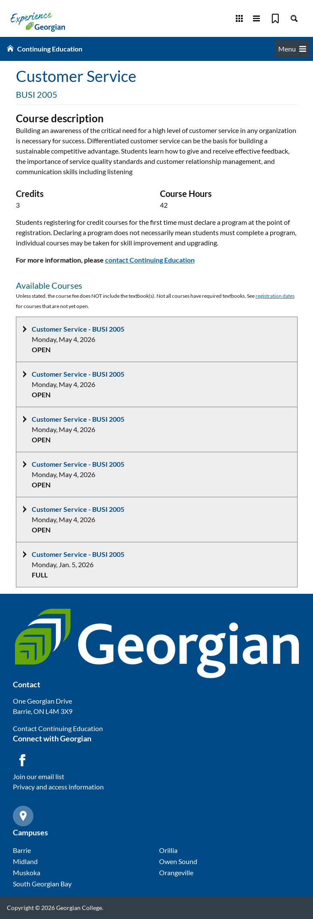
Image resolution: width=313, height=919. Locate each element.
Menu (292, 49)
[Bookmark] (275, 18)
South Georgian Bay (42, 884)
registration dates (275, 296)
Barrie (22, 850)
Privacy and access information (58, 787)
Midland (25, 861)
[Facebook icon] (22, 760)
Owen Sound (178, 861)
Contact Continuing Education (58, 728)
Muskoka (26, 872)
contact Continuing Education (150, 260)
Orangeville (176, 872)
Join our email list (38, 776)
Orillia (168, 850)
